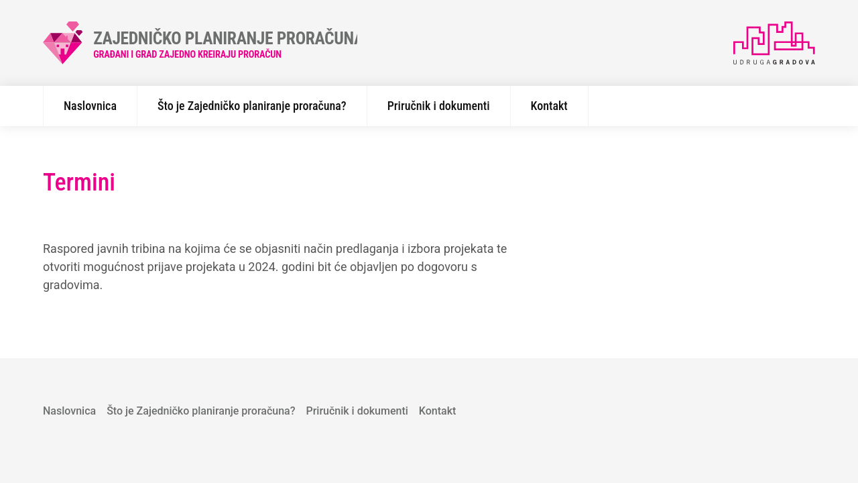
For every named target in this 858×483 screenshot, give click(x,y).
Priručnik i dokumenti (438, 106)
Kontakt (549, 106)
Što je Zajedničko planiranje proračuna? (252, 106)
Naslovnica (90, 106)
